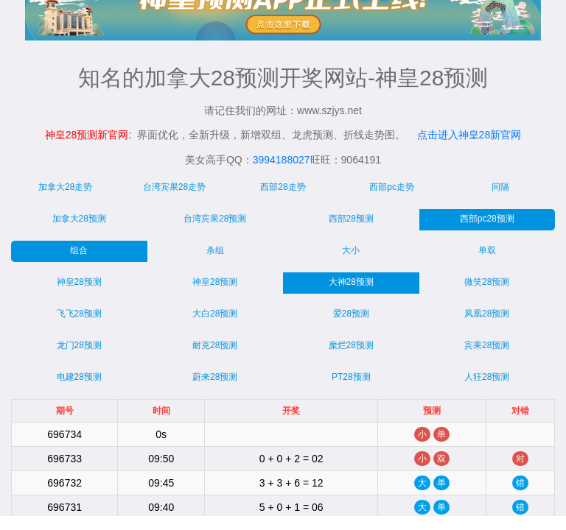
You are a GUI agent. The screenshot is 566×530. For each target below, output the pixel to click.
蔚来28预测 (214, 377)
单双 (487, 250)
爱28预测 (351, 313)
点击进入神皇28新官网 (469, 135)
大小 (351, 250)
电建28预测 (79, 377)
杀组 (215, 250)
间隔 (500, 187)
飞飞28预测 (79, 313)
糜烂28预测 (351, 345)
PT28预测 (351, 377)
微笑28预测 (486, 282)
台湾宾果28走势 (174, 187)
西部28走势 (282, 187)
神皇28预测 (79, 282)
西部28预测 (351, 218)
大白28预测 (214, 313)
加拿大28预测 (79, 218)
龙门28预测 (79, 345)
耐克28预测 (214, 345)
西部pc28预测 (487, 218)
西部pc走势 (391, 187)
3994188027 (281, 160)
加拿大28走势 (65, 187)
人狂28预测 (486, 377)
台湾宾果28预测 (215, 218)
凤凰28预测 (486, 313)
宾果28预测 (486, 345)
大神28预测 (351, 282)
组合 (79, 250)
